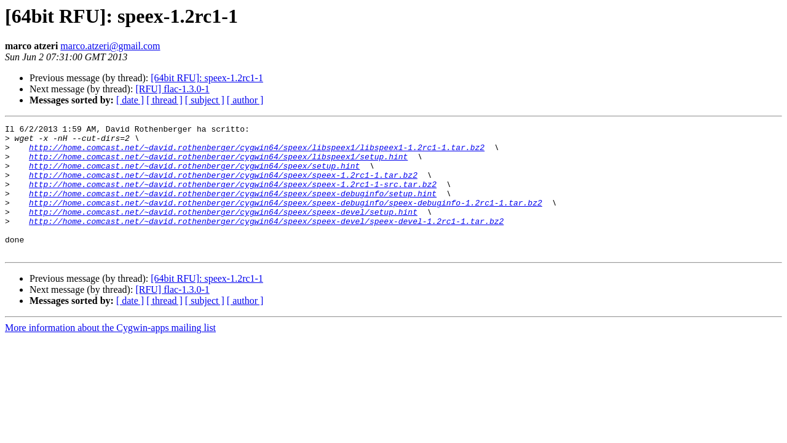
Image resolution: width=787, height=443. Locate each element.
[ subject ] (204, 100)
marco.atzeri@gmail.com (110, 46)
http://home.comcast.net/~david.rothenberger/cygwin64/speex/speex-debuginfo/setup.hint (233, 208)
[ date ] (130, 100)
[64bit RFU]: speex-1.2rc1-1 (207, 78)
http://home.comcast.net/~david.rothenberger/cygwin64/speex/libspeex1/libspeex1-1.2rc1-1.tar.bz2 (256, 152)
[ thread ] (164, 100)
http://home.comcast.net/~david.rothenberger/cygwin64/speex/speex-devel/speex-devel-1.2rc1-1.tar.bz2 (266, 241)
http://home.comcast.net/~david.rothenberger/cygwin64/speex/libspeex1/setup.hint (218, 163)
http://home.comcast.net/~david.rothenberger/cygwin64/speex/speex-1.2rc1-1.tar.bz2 (223, 185)
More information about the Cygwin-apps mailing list (110, 353)
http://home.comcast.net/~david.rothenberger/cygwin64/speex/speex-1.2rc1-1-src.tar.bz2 (233, 196)
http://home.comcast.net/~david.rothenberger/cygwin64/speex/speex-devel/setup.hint (223, 230)
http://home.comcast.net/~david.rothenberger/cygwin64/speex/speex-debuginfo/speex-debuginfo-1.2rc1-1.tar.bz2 (285, 219)
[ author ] (245, 100)
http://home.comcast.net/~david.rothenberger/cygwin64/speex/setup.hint (194, 174)
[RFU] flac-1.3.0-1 (172, 89)
